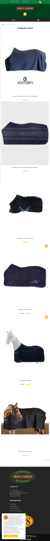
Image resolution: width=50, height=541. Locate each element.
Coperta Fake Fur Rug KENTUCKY (25, 238)
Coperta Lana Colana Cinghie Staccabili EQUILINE (25, 167)
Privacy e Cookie (14, 508)
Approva (14, 536)
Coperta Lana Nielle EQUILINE (25, 309)
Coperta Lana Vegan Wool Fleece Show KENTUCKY (25, 96)
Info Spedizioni (14, 506)
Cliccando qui (11, 526)
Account (26, 1)
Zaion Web (33, 536)
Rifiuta (6, 536)
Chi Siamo (13, 504)
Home (2, 24)
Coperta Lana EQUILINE (25, 380)
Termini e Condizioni (15, 511)
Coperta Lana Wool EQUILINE (25, 451)
